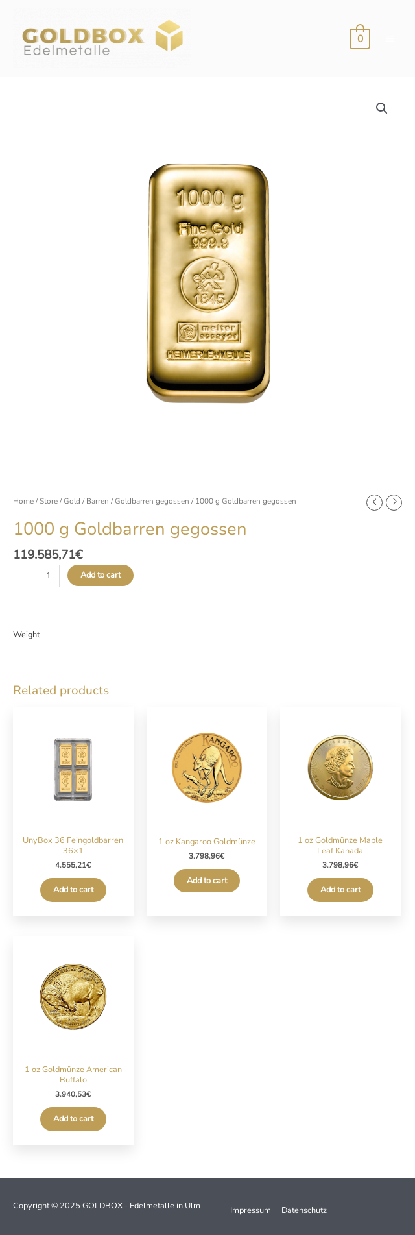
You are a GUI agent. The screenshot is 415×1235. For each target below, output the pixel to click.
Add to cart (100, 575)
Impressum (250, 1210)
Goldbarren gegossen (152, 501)
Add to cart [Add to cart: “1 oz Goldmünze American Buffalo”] (73, 1119)
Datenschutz (304, 1210)
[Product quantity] (49, 576)
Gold (72, 501)
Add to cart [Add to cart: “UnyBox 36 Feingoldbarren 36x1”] (73, 890)
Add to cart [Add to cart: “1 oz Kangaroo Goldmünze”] (207, 881)
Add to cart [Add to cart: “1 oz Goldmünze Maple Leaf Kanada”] (340, 890)
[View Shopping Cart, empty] (359, 38)
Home (23, 501)
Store (49, 501)
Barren (97, 501)
